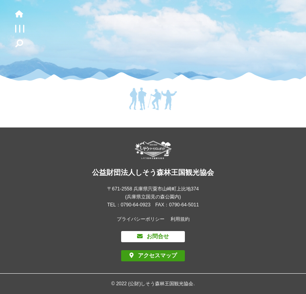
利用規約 (180, 219)
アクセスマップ (157, 255)
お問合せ (158, 236)
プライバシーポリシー (141, 219)
